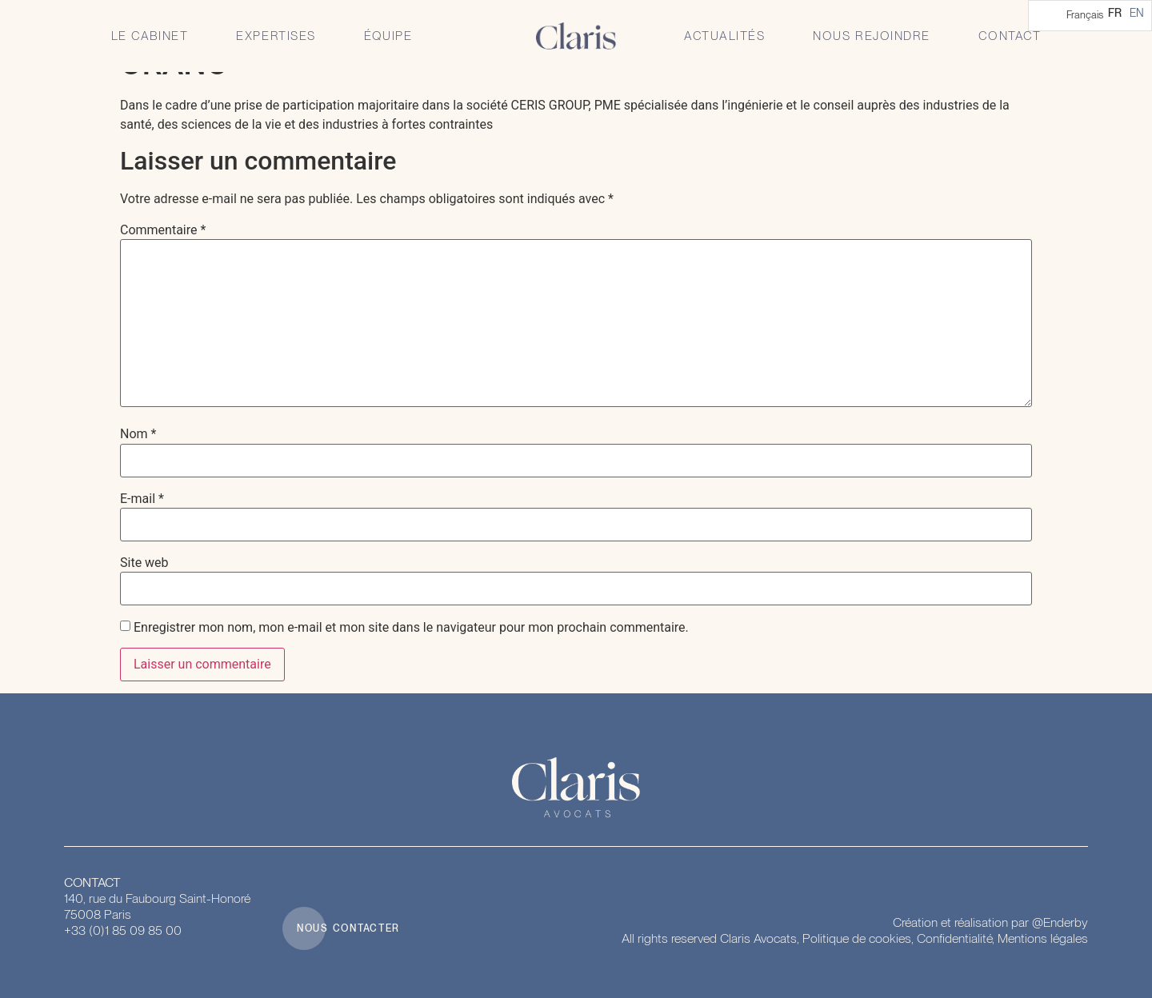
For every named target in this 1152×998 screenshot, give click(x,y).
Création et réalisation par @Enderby (990, 922)
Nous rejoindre (871, 36)
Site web (144, 563)
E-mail (142, 499)
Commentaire (163, 230)
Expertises (276, 36)
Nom (138, 434)
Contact (1010, 36)
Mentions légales (1043, 938)
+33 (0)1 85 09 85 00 (123, 930)
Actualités (724, 36)
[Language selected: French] (1090, 15)
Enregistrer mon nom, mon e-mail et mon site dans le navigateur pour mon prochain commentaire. (411, 627)
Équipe (388, 36)
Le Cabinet (150, 36)
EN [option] (1137, 12)
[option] (1137, 13)
